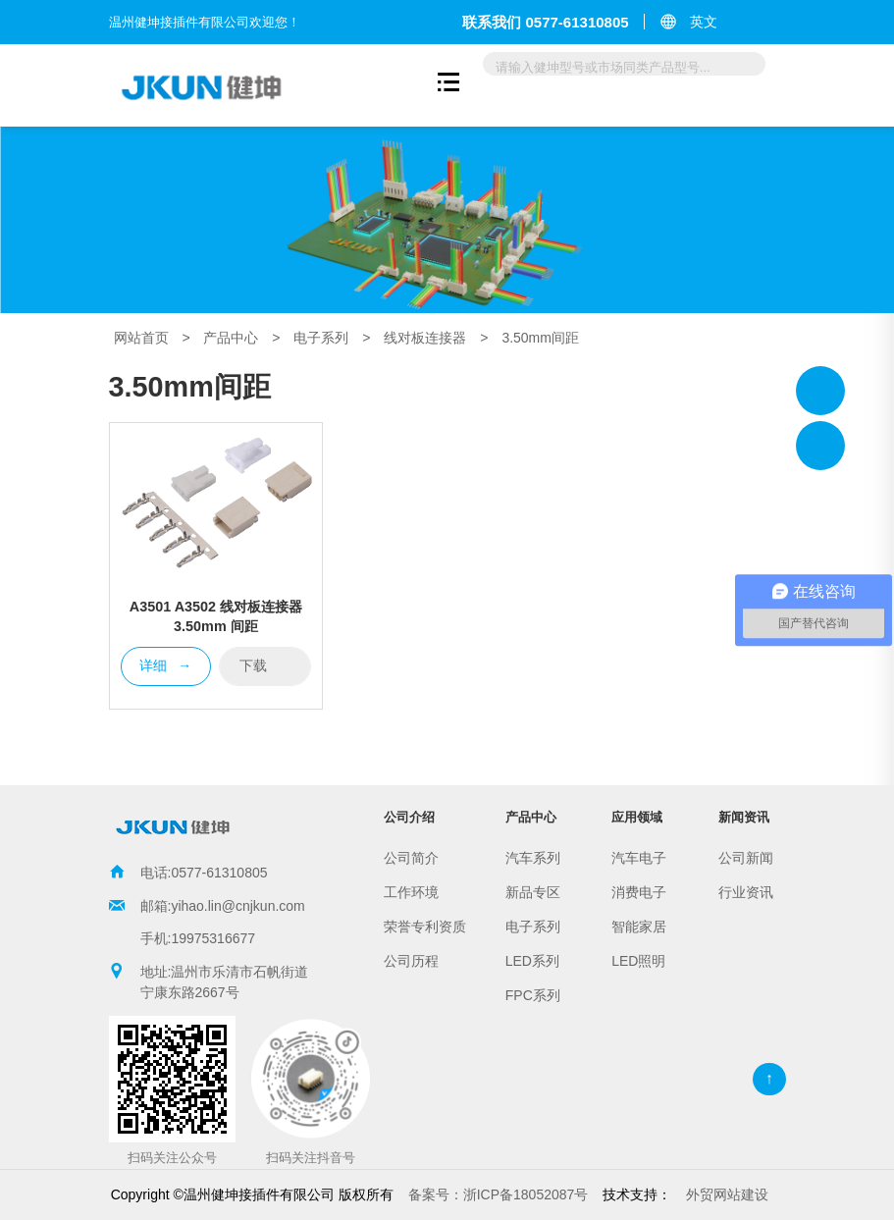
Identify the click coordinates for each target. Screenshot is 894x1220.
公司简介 (411, 858)
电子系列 (320, 337)
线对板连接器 (425, 337)
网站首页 (141, 337)
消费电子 (638, 892)
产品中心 (230, 337)
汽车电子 (638, 858)
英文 (703, 21)
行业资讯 (745, 892)
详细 (165, 666)
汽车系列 (532, 858)
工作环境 (411, 892)
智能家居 (638, 926)
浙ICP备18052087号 (498, 1194)
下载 (264, 665)
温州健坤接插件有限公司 (820, 390)
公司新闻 (745, 858)
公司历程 (411, 961)
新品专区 (532, 892)
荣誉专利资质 (425, 926)
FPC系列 (532, 995)
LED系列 (532, 961)
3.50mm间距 (540, 337)
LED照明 (638, 961)
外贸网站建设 (727, 1194)
